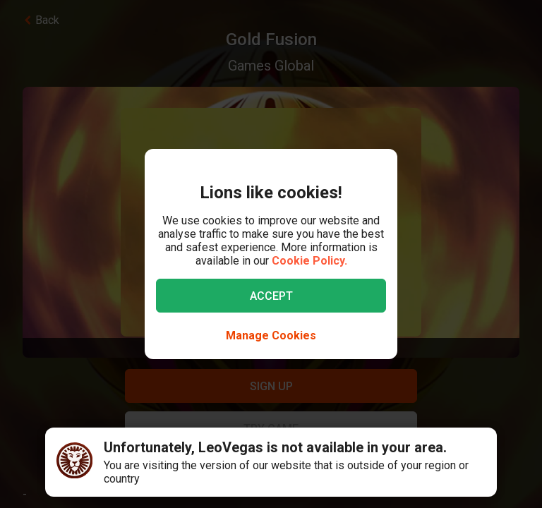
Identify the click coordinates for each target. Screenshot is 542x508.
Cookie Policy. (309, 260)
